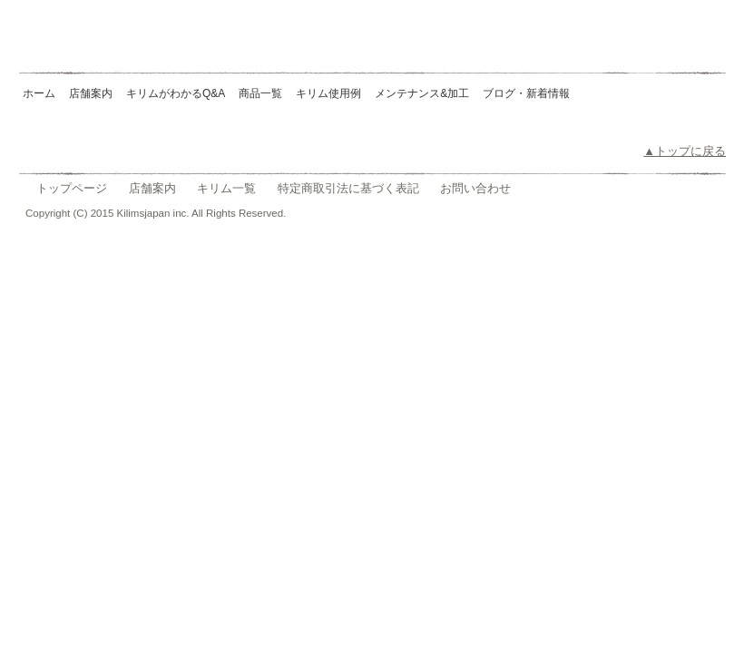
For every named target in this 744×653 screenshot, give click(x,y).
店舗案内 (91, 93)
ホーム (39, 93)
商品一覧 (260, 93)
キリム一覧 (226, 188)
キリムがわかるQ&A (175, 93)
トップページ (71, 188)
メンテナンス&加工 (422, 93)
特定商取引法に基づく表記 (348, 188)
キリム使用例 (328, 93)
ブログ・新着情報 (526, 93)
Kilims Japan (148, 45)
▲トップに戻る (684, 151)
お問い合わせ (475, 188)
